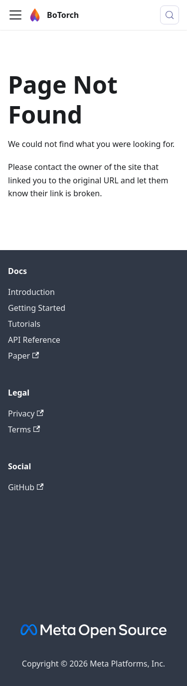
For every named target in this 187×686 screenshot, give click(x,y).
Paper (23, 355)
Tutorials (24, 323)
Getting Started (36, 307)
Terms (24, 429)
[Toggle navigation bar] (15, 14)
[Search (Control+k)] (169, 14)
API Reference (34, 339)
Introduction (31, 291)
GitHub (25, 487)
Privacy (26, 413)
